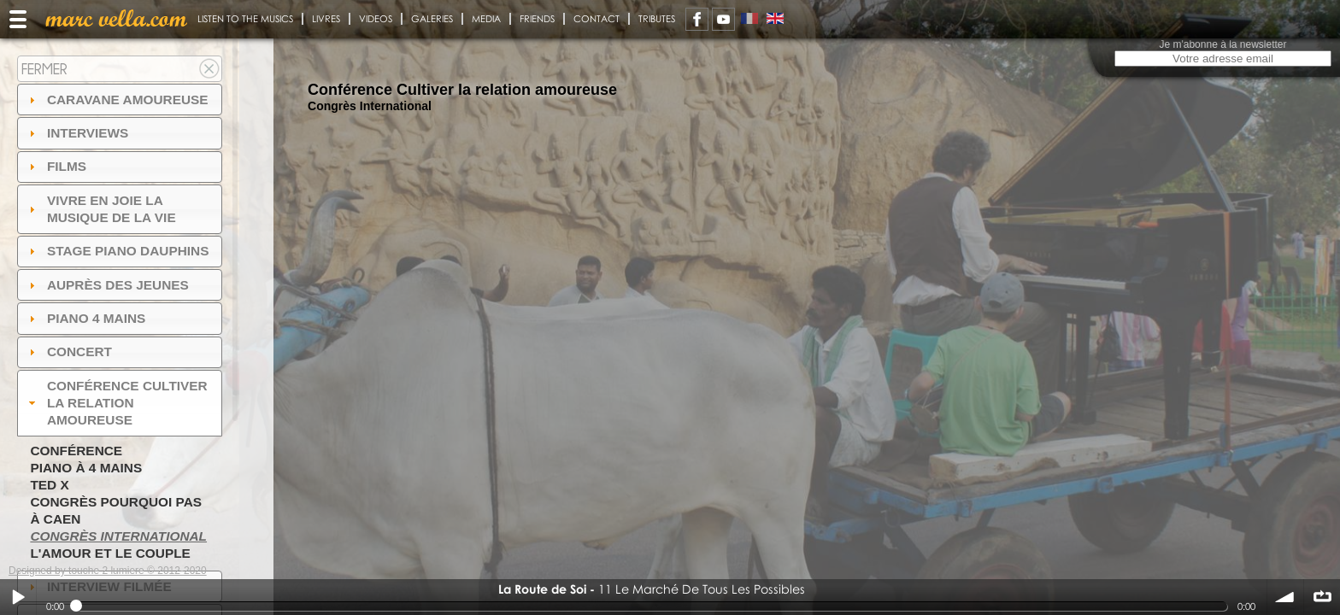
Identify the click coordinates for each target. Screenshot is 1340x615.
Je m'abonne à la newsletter (1222, 44)
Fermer (44, 69)
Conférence (76, 450)
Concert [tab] (68, 351)
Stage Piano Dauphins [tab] (117, 250)
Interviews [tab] (77, 133)
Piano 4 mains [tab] (85, 318)
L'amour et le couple (110, 553)
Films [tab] (55, 166)
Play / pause (18, 597)
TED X (49, 484)
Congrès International (118, 536)
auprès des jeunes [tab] (107, 285)
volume (1285, 597)
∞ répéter (1322, 597)
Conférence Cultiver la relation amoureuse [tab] (116, 402)
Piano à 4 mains (86, 467)
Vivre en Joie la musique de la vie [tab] (100, 209)
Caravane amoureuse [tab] (117, 99)
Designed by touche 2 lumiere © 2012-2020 (108, 571)
